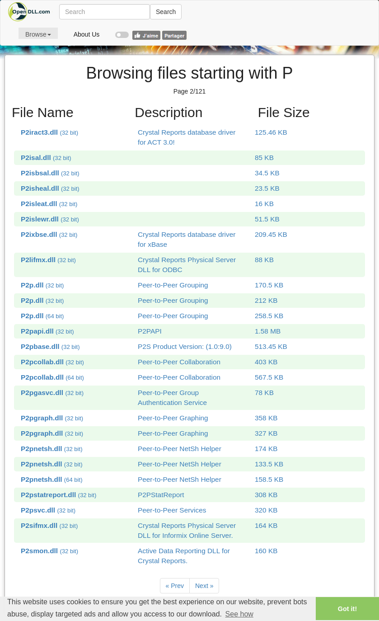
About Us (87, 34)
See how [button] (239, 614)
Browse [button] (38, 34)
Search (166, 11)
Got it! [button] (347, 608)
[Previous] (175, 585)
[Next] (204, 585)
